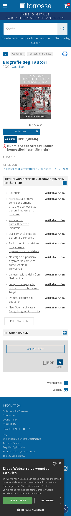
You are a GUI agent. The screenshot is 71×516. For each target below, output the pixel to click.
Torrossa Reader (12, 443)
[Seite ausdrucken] (65, 54)
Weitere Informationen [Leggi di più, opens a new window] (29, 493)
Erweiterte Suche (12, 38)
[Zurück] (5, 54)
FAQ (5, 434)
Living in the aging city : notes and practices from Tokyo (24, 288)
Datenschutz (10, 415)
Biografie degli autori (25, 62)
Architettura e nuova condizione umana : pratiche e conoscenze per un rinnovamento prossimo (22, 206)
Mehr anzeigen (19, 321)
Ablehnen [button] (47, 500)
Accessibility (9, 423)
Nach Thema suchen (39, 38)
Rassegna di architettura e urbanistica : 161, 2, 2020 (35, 169)
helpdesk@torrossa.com (22, 451)
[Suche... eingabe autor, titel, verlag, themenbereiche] (35, 29)
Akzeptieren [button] (18, 500)
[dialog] (32, 487)
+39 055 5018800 (16, 455)
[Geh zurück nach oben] (64, 509)
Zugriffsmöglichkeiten (14, 447)
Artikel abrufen (55, 193)
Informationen (16, 333)
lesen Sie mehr (37, 149)
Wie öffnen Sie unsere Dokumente (22, 438)
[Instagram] (65, 469)
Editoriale (14, 193)
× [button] (59, 463)
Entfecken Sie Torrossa (15, 411)
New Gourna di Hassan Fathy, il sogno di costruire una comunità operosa (24, 311)
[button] (62, 29)
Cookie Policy (10, 419)
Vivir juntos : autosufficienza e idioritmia (19, 224)
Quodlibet (18, 67)
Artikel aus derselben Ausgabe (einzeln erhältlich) (34, 181)
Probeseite (26, 131)
